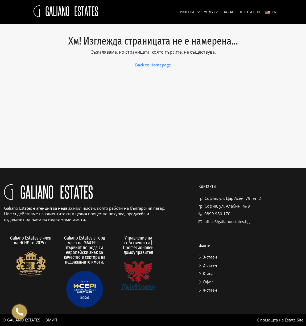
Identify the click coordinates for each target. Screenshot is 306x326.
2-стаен (210, 265)
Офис (208, 281)
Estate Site (294, 320)
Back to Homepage (153, 64)
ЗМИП (51, 320)
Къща (208, 273)
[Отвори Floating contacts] (19, 311)
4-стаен (210, 290)
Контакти (250, 11)
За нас (229, 11)
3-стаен (210, 257)
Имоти (187, 11)
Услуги (211, 11)
